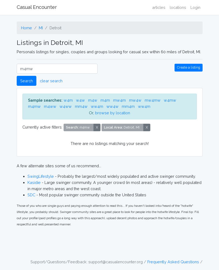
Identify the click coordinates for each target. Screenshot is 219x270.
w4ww (66, 106)
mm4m (128, 106)
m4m (105, 100)
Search (26, 81)
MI (41, 28)
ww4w (112, 106)
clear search (51, 81)
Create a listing (188, 67)
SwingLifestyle (40, 176)
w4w (80, 100)
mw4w (135, 100)
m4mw (34, 106)
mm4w (81, 106)
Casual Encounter (37, 7)
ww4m (97, 106)
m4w (92, 100)
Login (195, 7)
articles (158, 7)
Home (26, 28)
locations (178, 7)
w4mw (170, 100)
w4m (68, 100)
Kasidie (34, 182)
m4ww (50, 106)
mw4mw (153, 100)
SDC (31, 195)
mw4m (119, 100)
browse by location (112, 113)
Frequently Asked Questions (173, 262)
